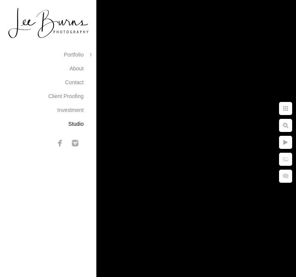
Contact (74, 82)
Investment (70, 110)
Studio (76, 124)
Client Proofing (66, 96)
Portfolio (74, 55)
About (76, 68)
